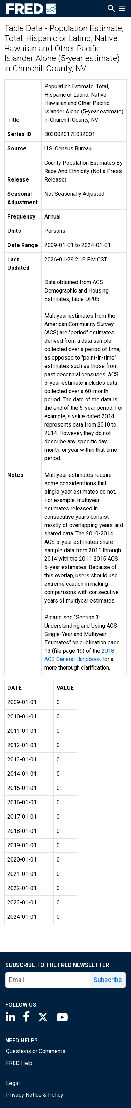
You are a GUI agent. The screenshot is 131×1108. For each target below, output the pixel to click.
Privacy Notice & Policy (34, 1095)
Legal (13, 1083)
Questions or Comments (35, 1051)
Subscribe (108, 979)
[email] (48, 980)
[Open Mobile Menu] (122, 9)
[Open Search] (111, 9)
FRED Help (19, 1063)
